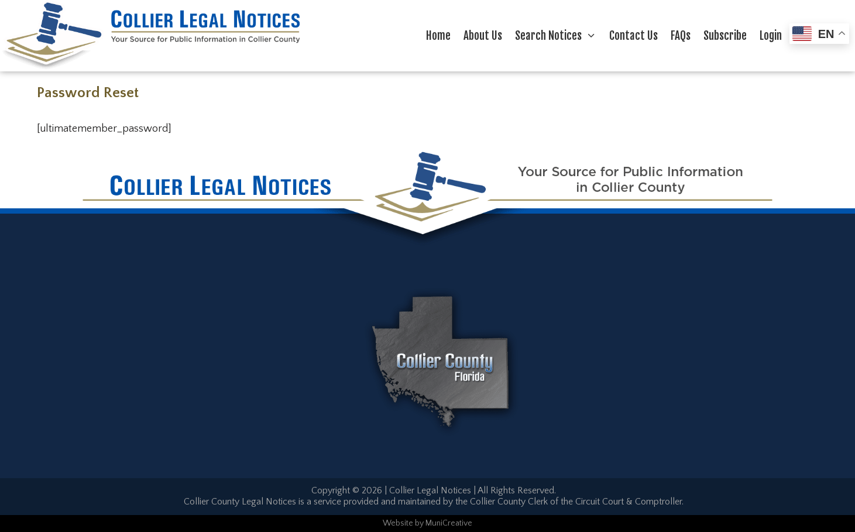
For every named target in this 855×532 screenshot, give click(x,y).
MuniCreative (448, 523)
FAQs (681, 36)
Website (398, 523)
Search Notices (559, 35)
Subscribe (725, 36)
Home (438, 36)
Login (771, 36)
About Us (482, 36)
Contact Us (633, 36)
